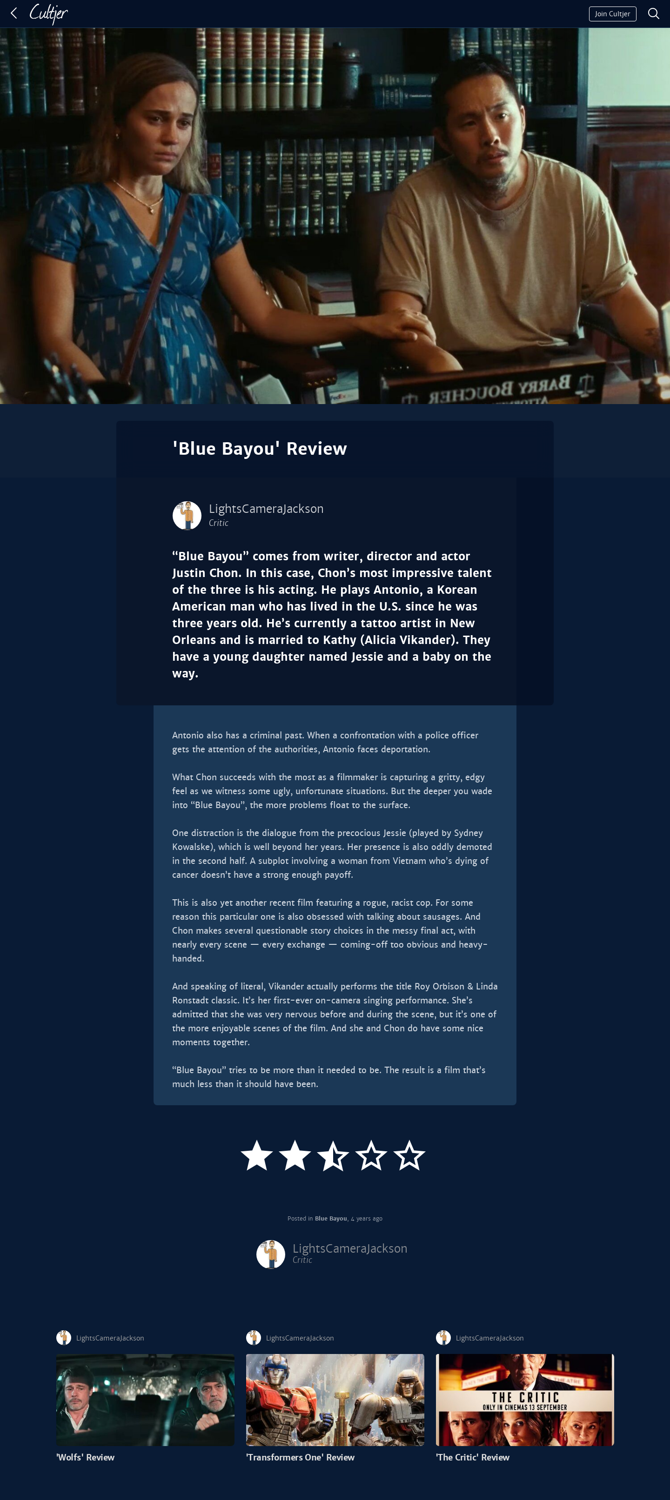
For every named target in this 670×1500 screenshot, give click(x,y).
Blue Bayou (331, 1218)
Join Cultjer (612, 14)
